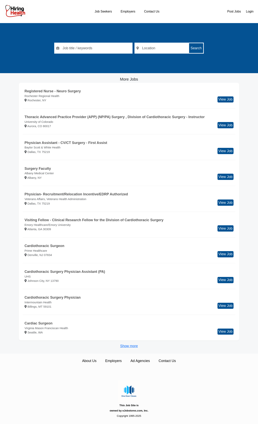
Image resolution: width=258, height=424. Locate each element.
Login (249, 11)
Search (196, 48)
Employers (128, 11)
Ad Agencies (140, 361)
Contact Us (151, 11)
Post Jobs (234, 11)
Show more (129, 346)
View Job (225, 99)
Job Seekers (103, 11)
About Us (89, 361)
